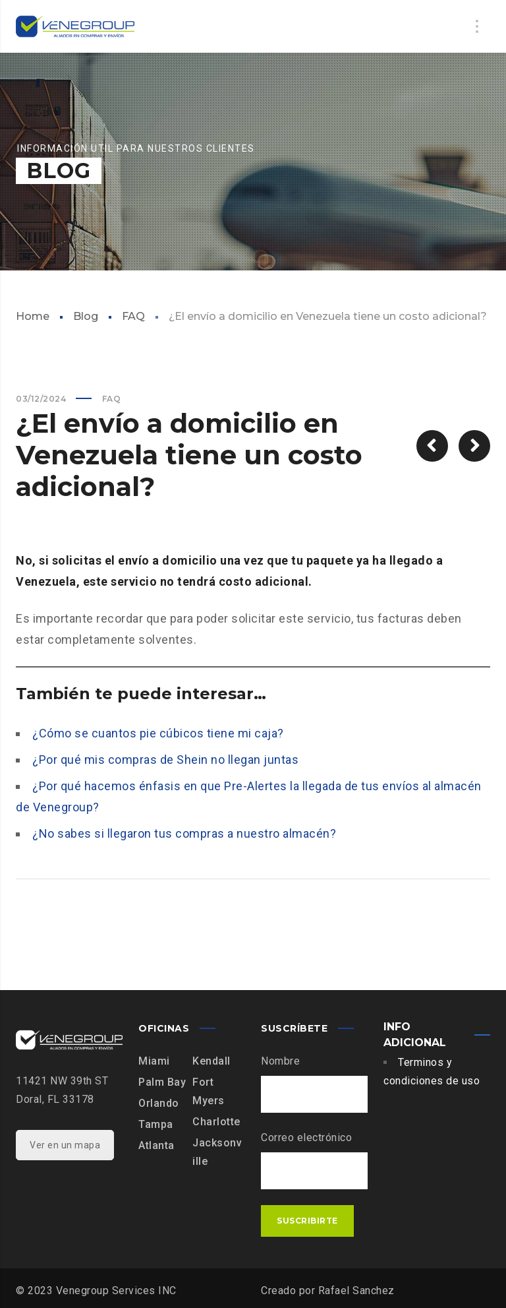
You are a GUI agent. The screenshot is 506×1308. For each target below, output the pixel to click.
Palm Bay (162, 1082)
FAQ (133, 316)
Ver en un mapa (65, 1145)
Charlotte (216, 1121)
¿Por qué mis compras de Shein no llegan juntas (165, 759)
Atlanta (156, 1145)
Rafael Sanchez (356, 1290)
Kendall (211, 1061)
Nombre (280, 1061)
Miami (154, 1061)
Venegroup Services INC (116, 1290)
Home (32, 316)
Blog (85, 316)
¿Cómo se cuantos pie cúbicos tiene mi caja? (158, 733)
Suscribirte (307, 1221)
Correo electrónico (306, 1137)
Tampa (155, 1124)
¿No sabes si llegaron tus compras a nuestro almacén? (184, 833)
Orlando (158, 1103)
